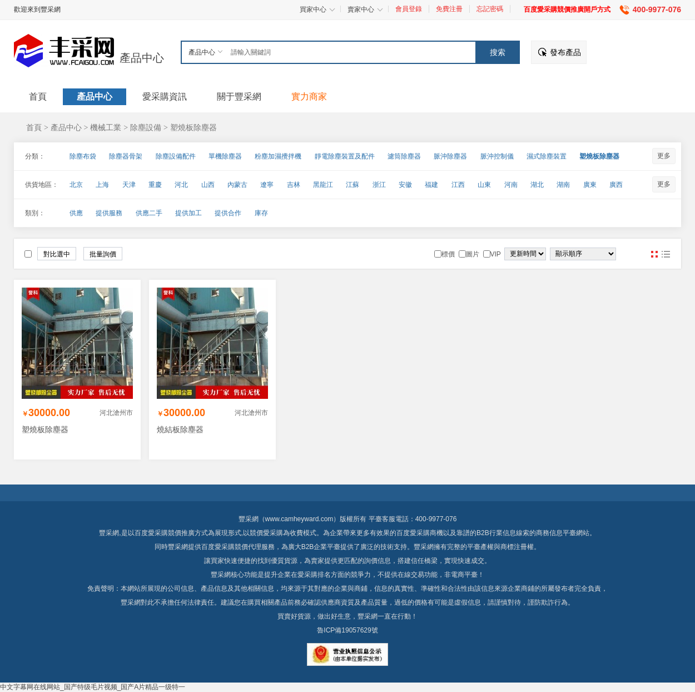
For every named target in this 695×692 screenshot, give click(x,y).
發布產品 (565, 52)
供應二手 (149, 213)
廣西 (616, 185)
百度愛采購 (218, 547)
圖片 (654, 254)
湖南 (563, 185)
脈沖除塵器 (450, 156)
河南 (511, 185)
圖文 (665, 254)
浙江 (379, 185)
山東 (484, 185)
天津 (129, 185)
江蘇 (352, 185)
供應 (76, 213)
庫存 (261, 213)
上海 (102, 185)
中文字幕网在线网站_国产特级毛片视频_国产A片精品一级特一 (92, 687)
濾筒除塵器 (404, 156)
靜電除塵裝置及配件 (345, 156)
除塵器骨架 (125, 156)
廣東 (590, 185)
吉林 (293, 185)
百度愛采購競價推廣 (165, 533)
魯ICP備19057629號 (347, 630)
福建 (431, 185)
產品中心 (142, 58)
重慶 (155, 185)
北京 (76, 185)
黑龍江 (323, 185)
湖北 (537, 185)
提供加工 (188, 213)
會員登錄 (408, 9)
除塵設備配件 (176, 156)
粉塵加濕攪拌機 (278, 156)
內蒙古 (237, 185)
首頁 (34, 127)
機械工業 (105, 127)
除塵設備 (145, 127)
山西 (208, 185)
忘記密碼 (489, 9)
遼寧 (267, 185)
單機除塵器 (225, 156)
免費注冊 (449, 9)
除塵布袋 (83, 156)
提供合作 (228, 213)
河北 (181, 185)
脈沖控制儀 (497, 156)
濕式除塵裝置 (547, 156)
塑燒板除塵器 (193, 127)
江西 (458, 185)
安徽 (405, 185)
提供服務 (109, 213)
